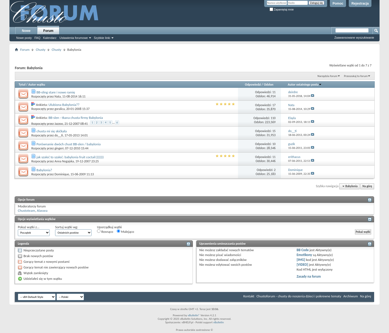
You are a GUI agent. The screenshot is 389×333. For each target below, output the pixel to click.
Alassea (42, 210)
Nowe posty (24, 37)
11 (274, 92)
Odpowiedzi (253, 84)
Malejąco (125, 231)
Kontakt (248, 296)
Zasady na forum (309, 276)
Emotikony (304, 255)
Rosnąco (105, 231)
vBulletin (218, 322)
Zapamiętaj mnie (282, 9)
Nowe (26, 31)
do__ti (59, 135)
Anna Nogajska (64, 161)
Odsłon (268, 84)
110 (273, 118)
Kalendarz (50, 37)
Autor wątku (36, 84)
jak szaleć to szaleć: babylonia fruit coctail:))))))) (70, 157)
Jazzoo (59, 124)
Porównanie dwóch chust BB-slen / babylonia (68, 144)
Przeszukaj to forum (356, 76)
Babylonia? (44, 170)
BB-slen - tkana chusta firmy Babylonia (75, 118)
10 (274, 144)
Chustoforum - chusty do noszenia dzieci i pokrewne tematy (298, 296)
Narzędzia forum (327, 76)
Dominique (62, 174)
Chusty (40, 50)
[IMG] (301, 260)
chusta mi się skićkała (51, 131)
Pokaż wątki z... (28, 227)
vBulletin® (194, 315)
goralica (60, 109)
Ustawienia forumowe (73, 37)
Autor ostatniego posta (305, 84)
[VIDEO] (302, 265)
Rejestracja (360, 3)
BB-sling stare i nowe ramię (55, 92)
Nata (58, 96)
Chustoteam (26, 210)
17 (274, 105)
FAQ (37, 37)
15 (274, 131)
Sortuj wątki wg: (66, 227)
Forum (48, 31)
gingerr (59, 148)
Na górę (367, 186)
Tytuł (22, 84)
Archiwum (350, 296)
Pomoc (338, 3)
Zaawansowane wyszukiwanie (354, 37)
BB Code (303, 250)
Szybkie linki (102, 37)
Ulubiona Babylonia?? (63, 105)
